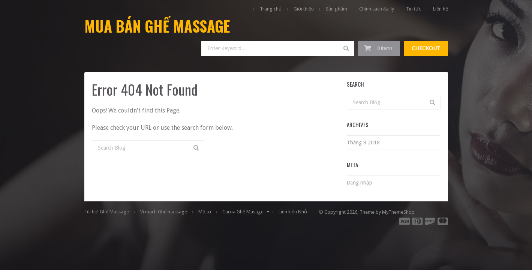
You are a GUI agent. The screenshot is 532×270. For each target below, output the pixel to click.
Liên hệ (440, 8)
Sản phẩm (336, 8)
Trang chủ (271, 8)
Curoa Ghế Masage (243, 211)
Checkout (426, 48)
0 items (385, 48)
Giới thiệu (304, 8)
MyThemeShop (398, 212)
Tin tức (413, 8)
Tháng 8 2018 (363, 143)
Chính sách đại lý (376, 8)
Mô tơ (204, 211)
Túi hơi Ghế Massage (106, 211)
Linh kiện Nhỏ (293, 211)
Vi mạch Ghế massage (163, 211)
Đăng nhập (359, 183)
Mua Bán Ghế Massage (157, 25)
